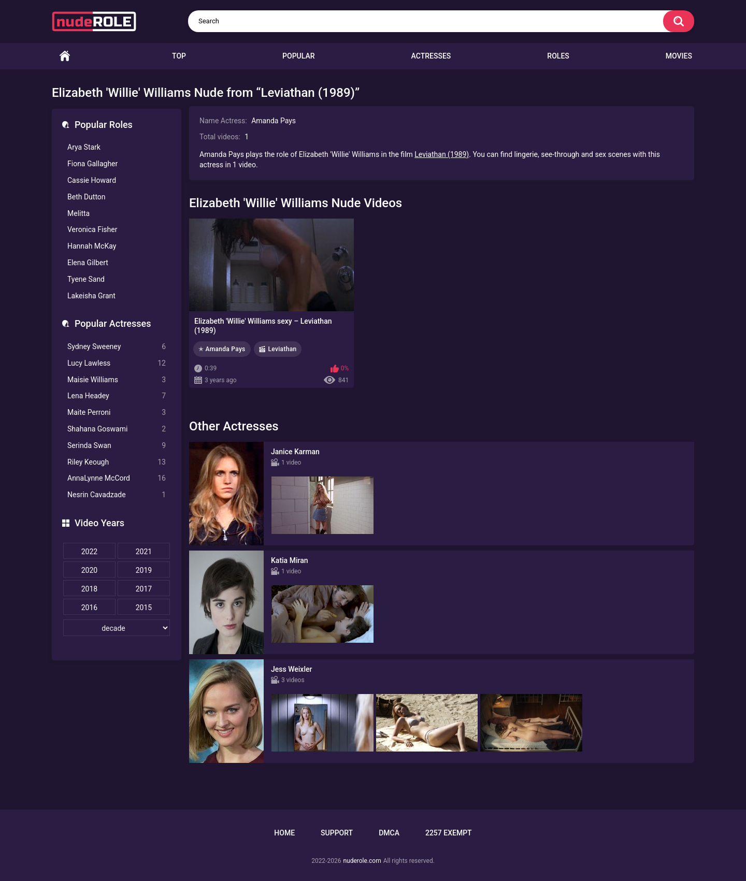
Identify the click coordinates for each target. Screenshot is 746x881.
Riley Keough (116, 462)
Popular (298, 56)
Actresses (431, 56)
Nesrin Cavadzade (116, 494)
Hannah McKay (91, 246)
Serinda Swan (116, 445)
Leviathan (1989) (441, 154)
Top (179, 56)
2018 (89, 589)
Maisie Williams (116, 379)
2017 (144, 589)
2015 (144, 607)
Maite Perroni (116, 412)
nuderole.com (362, 860)
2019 (144, 570)
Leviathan (282, 349)
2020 (89, 570)
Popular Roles (104, 124)
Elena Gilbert (87, 262)
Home (65, 56)
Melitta (78, 213)
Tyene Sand (86, 279)
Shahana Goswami (116, 429)
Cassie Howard (91, 180)
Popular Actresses (113, 323)
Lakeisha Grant (91, 296)
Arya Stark (84, 147)
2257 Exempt (448, 833)
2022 (89, 551)
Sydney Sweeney (116, 346)
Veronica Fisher (92, 229)
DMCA (389, 833)
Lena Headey (116, 396)
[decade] (116, 627)
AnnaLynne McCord (116, 478)
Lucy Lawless (116, 363)
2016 (89, 607)
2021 (144, 551)
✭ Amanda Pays (222, 349)
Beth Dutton (86, 197)
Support (337, 833)
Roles (558, 56)
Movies (679, 56)
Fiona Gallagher (92, 164)
